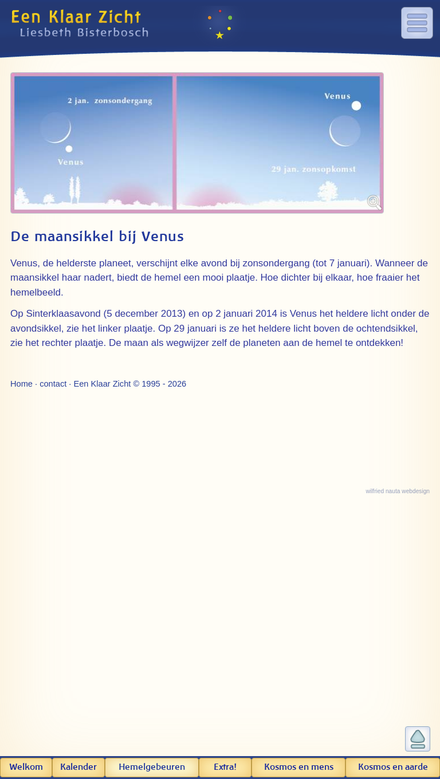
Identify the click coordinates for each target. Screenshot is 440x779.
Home (21, 383)
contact (53, 383)
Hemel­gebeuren (152, 767)
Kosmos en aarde (393, 767)
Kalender (78, 767)
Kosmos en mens (298, 767)
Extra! (225, 767)
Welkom (26, 767)
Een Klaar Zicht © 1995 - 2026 (129, 383)
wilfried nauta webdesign (398, 491)
